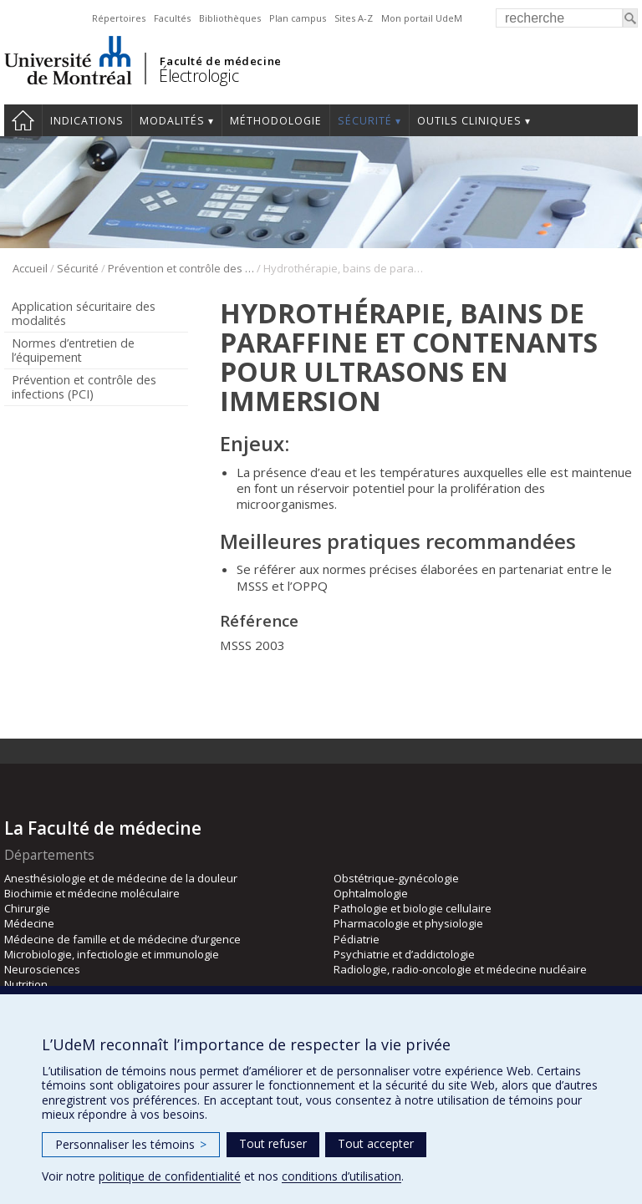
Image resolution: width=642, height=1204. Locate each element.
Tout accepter (376, 1143)
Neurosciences (42, 969)
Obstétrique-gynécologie (396, 878)
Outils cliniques (469, 121)
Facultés (172, 18)
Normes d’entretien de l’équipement (73, 350)
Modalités (172, 121)
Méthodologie (276, 121)
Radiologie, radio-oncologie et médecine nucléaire (460, 969)
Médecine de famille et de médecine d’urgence (122, 939)
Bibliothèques (230, 18)
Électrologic (198, 75)
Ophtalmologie (371, 893)
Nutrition (26, 984)
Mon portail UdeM (421, 18)
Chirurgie (27, 908)
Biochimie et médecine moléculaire (92, 893)
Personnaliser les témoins (130, 1144)
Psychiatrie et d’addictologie (404, 954)
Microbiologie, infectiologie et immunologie (111, 954)
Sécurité (365, 121)
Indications (87, 121)
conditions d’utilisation (341, 1176)
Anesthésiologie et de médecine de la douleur (120, 878)
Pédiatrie (357, 939)
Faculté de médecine (220, 61)
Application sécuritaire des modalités (83, 313)
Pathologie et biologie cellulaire (413, 908)
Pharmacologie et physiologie (408, 923)
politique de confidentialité (170, 1176)
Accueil (23, 120)
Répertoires (118, 18)
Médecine (29, 923)
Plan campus (297, 18)
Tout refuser (273, 1143)
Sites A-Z (353, 18)
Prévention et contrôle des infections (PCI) (181, 268)
